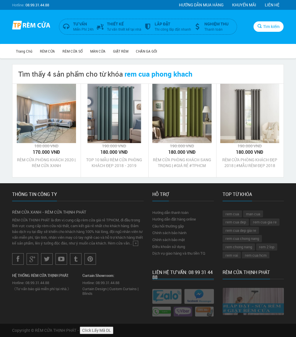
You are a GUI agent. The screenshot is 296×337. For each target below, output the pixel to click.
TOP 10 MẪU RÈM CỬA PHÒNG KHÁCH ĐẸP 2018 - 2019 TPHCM (114, 162)
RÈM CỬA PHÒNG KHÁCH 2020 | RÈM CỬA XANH (46, 162)
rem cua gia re (265, 222)
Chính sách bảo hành (169, 232)
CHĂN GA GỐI (146, 51)
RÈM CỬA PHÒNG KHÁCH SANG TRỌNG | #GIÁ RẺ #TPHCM (182, 162)
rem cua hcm (256, 255)
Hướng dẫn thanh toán (170, 212)
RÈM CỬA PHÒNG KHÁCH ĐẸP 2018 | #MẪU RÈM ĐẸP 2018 (249, 162)
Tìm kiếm (269, 26)
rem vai (231, 255)
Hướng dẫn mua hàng (201, 5)
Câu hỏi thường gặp (168, 226)
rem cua (232, 213)
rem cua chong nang (242, 238)
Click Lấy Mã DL (96, 330)
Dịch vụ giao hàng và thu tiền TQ (178, 253)
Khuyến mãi (244, 5)
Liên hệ (272, 5)
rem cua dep (235, 222)
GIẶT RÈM (120, 51)
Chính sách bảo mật (168, 239)
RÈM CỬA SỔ (72, 51)
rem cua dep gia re (240, 230)
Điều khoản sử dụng (168, 246)
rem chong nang (238, 246)
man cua (253, 213)
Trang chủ (24, 51)
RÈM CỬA (47, 51)
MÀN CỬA (98, 51)
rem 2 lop (266, 246)
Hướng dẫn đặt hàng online (174, 219)
